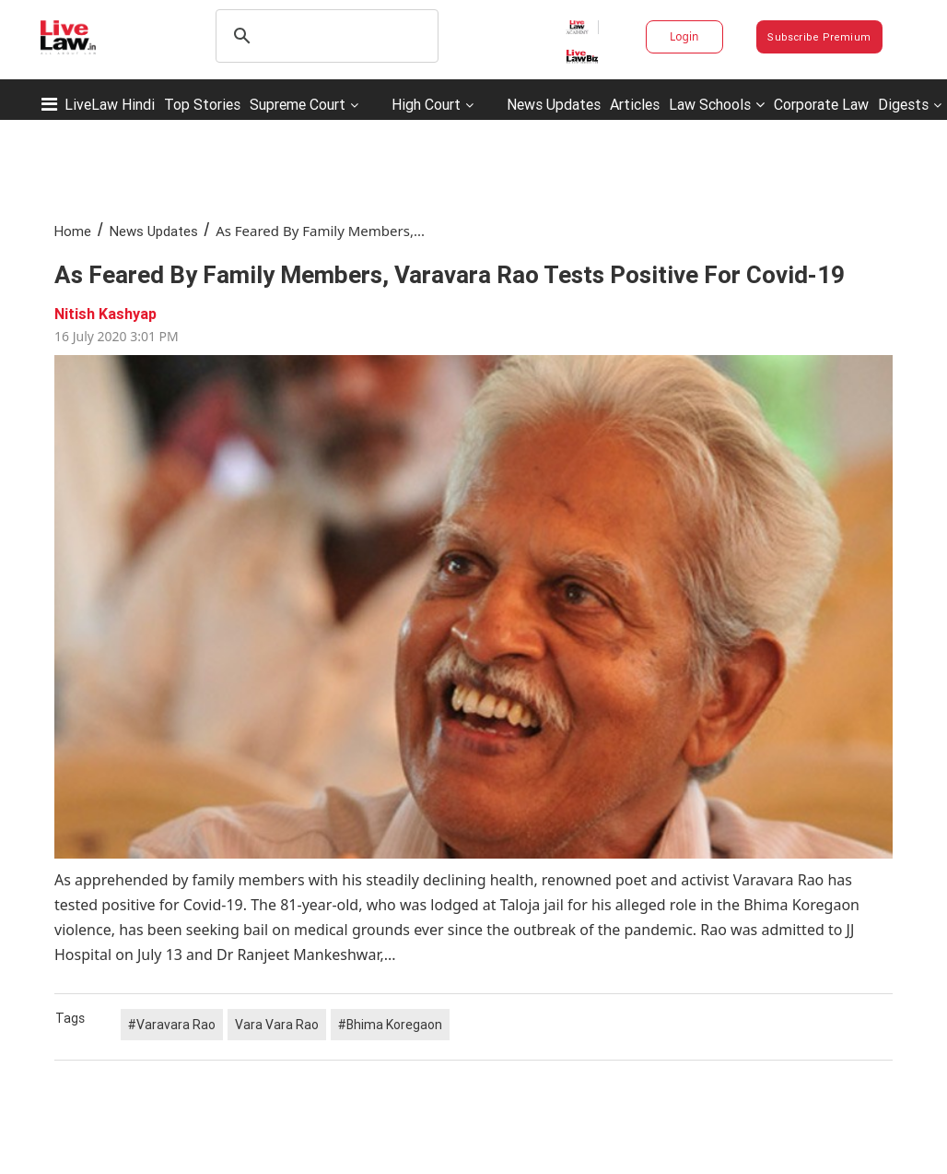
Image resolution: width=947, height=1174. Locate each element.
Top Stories (202, 104)
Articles (635, 104)
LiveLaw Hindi (109, 104)
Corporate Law (821, 104)
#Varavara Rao (172, 1024)
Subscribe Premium (819, 36)
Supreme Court (297, 104)
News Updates (554, 104)
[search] (324, 36)
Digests (903, 104)
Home (72, 231)
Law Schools (717, 104)
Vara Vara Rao (277, 1024)
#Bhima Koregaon (390, 1024)
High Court (426, 104)
